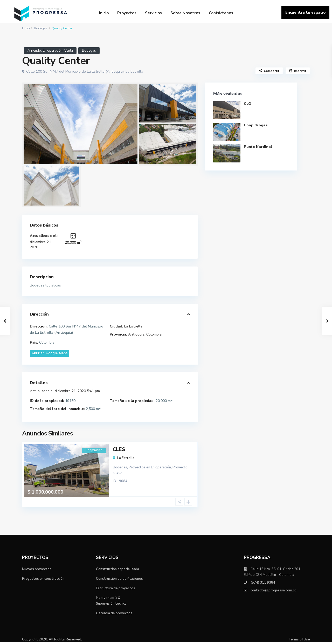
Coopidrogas (256, 125)
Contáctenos (221, 13)
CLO (248, 103)
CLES (119, 449)
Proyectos (126, 13)
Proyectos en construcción (43, 573)
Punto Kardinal (258, 146)
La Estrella (134, 71)
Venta (68, 50)
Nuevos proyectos (36, 564)
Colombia (154, 334)
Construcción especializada (117, 564)
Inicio (104, 13)
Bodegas (40, 28)
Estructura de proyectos (115, 583)
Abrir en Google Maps (49, 353)
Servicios (153, 13)
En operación (53, 50)
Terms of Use (299, 634)
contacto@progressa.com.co (273, 585)
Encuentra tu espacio (305, 12)
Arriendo (34, 50)
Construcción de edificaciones (119, 573)
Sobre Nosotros (185, 13)
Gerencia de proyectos (114, 608)
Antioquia (136, 334)
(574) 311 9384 (263, 577)
